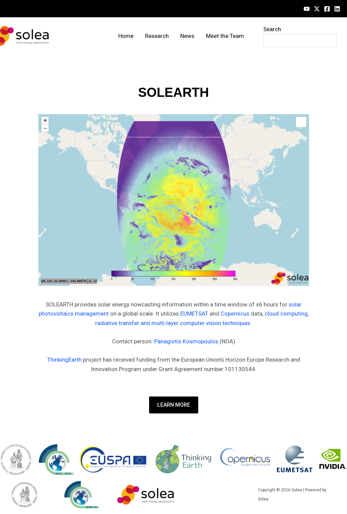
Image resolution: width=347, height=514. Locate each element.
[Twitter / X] (317, 9)
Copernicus (235, 313)
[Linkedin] (337, 9)
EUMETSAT (194, 313)
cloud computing (286, 313)
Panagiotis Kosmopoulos (186, 341)
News (187, 36)
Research (157, 36)
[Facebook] (327, 9)
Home (126, 36)
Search (272, 29)
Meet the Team (225, 36)
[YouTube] (307, 9)
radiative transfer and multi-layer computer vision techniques (172, 323)
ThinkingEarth (64, 359)
